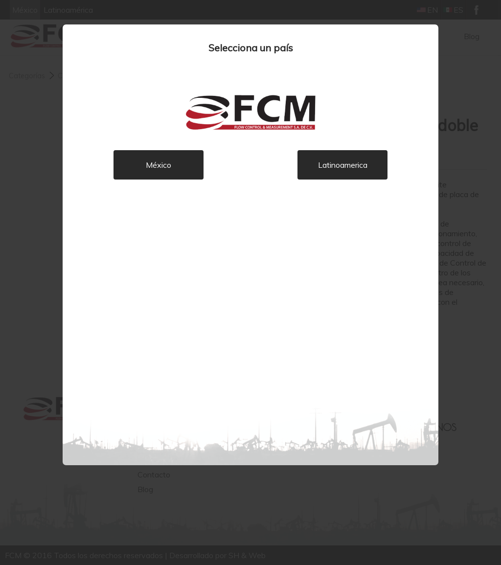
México (158, 165)
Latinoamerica (342, 165)
